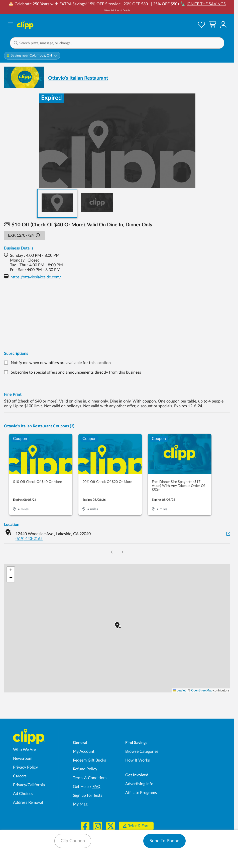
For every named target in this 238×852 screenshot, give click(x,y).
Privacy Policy (25, 767)
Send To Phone (164, 841)
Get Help (81, 787)
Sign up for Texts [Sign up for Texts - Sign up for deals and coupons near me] (87, 795)
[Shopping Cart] (212, 24)
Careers (20, 776)
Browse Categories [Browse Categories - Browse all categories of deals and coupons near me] (141, 751)
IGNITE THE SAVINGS (206, 4)
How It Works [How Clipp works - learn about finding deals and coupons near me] (137, 760)
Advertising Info (139, 784)
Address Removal (28, 802)
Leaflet (179, 690)
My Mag (80, 804)
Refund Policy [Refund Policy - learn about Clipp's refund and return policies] (85, 769)
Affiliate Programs (141, 793)
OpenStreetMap (201, 690)
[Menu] (10, 24)
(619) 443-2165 (29, 539)
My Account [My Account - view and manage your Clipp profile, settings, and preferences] (83, 751)
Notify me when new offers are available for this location (61, 363)
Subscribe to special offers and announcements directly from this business (76, 372)
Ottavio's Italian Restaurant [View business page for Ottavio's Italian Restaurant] (78, 78)
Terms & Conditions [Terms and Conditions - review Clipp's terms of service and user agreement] (90, 778)
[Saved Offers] (201, 24)
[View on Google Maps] (228, 534)
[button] (223, 24)
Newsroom (22, 759)
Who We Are (24, 750)
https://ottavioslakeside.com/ (36, 277)
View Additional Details (117, 10)
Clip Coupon (73, 841)
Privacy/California (29, 785)
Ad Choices (23, 794)
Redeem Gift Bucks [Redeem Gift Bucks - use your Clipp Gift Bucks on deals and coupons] (89, 760)
